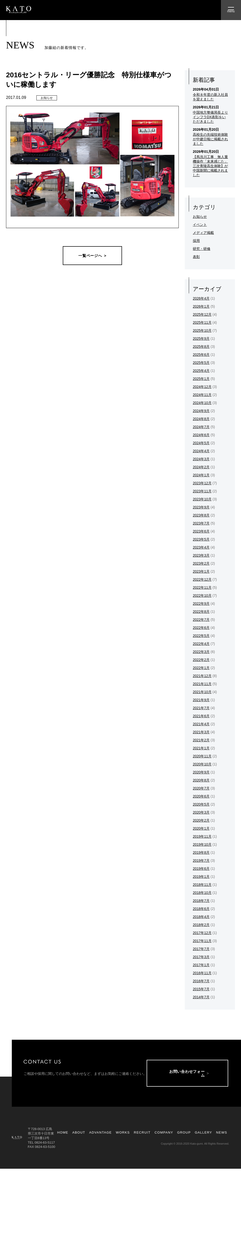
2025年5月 (201, 363)
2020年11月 (202, 756)
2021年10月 (202, 692)
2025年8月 (201, 347)
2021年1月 (201, 748)
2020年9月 (201, 772)
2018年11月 (202, 885)
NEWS (221, 1134)
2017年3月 (201, 957)
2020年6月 (201, 796)
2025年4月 (201, 371)
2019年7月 (201, 861)
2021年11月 (202, 684)
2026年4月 (201, 298)
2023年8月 (201, 515)
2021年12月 (202, 676)
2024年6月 (201, 435)
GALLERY (203, 1134)
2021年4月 (201, 724)
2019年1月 (201, 877)
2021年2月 (201, 740)
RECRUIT (142, 1134)
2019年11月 (202, 836)
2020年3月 (201, 812)
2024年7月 (201, 427)
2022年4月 (201, 644)
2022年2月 (201, 660)
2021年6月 (201, 716)
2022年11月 (202, 587)
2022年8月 (201, 612)
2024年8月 (201, 419)
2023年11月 (202, 491)
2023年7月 (201, 523)
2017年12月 (202, 933)
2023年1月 (201, 571)
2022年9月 (201, 604)
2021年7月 (201, 708)
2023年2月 (201, 563)
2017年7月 (201, 949)
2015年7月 (201, 989)
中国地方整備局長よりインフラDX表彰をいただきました (210, 116)
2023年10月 (202, 499)
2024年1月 (201, 475)
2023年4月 (201, 547)
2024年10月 (202, 403)
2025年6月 (201, 355)
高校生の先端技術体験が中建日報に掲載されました (210, 139)
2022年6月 (201, 628)
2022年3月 (201, 652)
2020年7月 (201, 788)
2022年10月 (202, 596)
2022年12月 (202, 579)
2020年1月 (201, 828)
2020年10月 (202, 764)
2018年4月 (201, 917)
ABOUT (78, 1134)
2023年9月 (201, 507)
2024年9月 (201, 411)
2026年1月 (201, 306)
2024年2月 (201, 467)
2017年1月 (201, 965)
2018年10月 (202, 893)
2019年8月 (201, 852)
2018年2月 (201, 925)
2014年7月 (201, 997)
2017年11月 (202, 941)
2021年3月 (201, 732)
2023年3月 (201, 555)
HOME (62, 1134)
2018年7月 (201, 901)
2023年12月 (202, 483)
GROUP (184, 1134)
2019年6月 (201, 869)
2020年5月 (201, 804)
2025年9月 (201, 339)
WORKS (123, 1134)
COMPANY (164, 1134)
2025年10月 (202, 331)
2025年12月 (202, 314)
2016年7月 (201, 981)
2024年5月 (201, 443)
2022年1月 (201, 668)
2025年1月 (201, 379)
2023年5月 (201, 539)
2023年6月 (201, 531)
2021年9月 (201, 700)
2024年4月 (201, 451)
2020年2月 (201, 820)
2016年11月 (202, 973)
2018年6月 (201, 909)
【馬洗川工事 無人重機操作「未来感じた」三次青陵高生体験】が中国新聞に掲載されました (210, 166)
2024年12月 (202, 387)
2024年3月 (201, 459)
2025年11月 (202, 322)
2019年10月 (202, 844)
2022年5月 (201, 636)
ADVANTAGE (100, 1134)
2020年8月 (201, 780)
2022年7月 (201, 620)
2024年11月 (202, 395)
